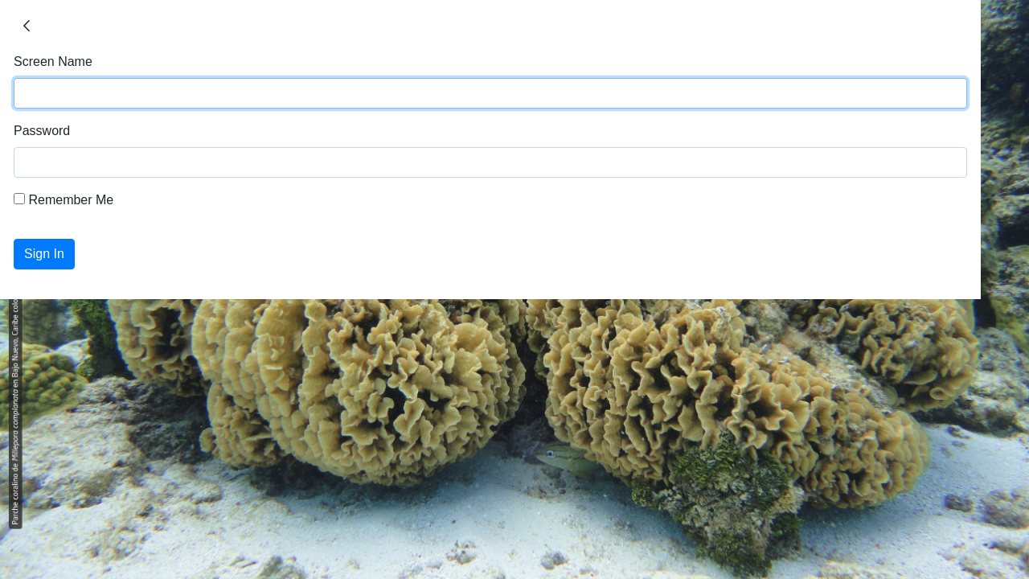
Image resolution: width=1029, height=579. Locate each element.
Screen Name (53, 61)
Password (42, 131)
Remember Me (63, 200)
